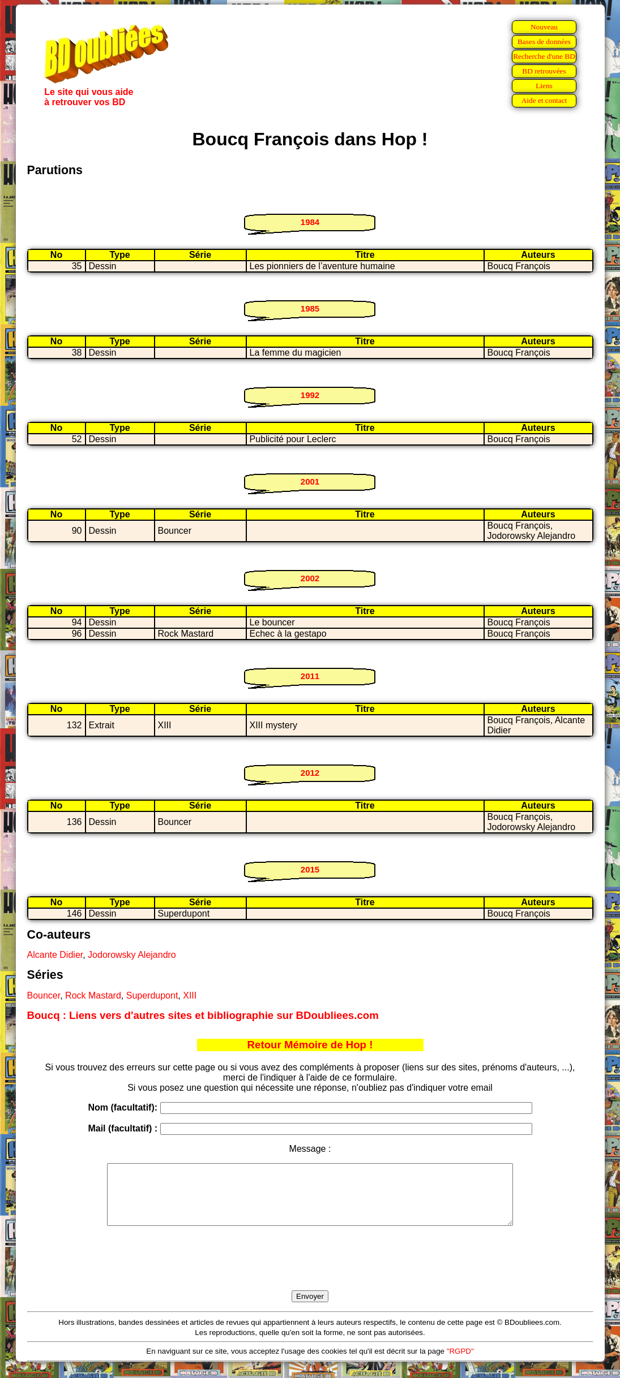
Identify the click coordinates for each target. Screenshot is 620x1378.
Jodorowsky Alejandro (132, 955)
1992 (310, 395)
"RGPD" (460, 1363)
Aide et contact (544, 100)
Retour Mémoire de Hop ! (310, 1045)
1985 (310, 308)
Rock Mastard (93, 995)
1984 (310, 222)
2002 (310, 578)
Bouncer (44, 995)
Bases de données (544, 41)
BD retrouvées (544, 71)
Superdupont (152, 995)
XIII (189, 995)
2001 (310, 481)
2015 (310, 869)
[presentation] (310, 1271)
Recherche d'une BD (544, 56)
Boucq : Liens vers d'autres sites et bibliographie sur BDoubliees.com (203, 1015)
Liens (544, 85)
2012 (310, 772)
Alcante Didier (55, 955)
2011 (310, 676)
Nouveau (544, 27)
